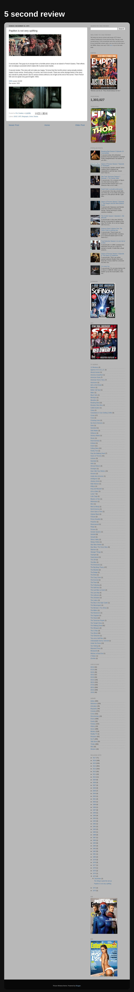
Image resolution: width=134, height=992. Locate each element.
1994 (94, 818)
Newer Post (14, 125)
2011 (94, 774)
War (92, 746)
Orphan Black (95, 514)
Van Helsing (94, 646)
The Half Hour (95, 587)
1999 (94, 804)
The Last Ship (95, 592)
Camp (92, 410)
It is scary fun (105, 266)
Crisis (92, 418)
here (111, 45)
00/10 (92, 667)
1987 (94, 837)
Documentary (95, 716)
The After (93, 562)
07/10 (92, 685)
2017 (94, 758)
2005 (94, 791)
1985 (94, 843)
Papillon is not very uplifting (102, 883)
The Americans (95, 565)
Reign (92, 527)
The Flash (94, 582)
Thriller (93, 744)
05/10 (92, 680)
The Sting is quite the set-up (103, 881)
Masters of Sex (95, 499)
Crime (31, 116)
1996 (94, 813)
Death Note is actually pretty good (111, 189)
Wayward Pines (95, 648)
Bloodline (93, 400)
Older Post (80, 125)
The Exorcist (94, 580)
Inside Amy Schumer (97, 476)
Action (92, 701)
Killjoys (93, 486)
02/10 (92, 672)
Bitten (92, 392)
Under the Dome (96, 643)
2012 (94, 771)
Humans (93, 473)
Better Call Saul (95, 390)
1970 (94, 890)
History (93, 726)
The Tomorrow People (97, 620)
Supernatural (95, 557)
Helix (92, 463)
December (97, 878)
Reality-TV (94, 734)
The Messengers (96, 605)
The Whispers (95, 628)
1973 (19, 116)
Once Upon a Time (96, 511)
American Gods (95, 377)
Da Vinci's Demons (96, 423)
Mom (92, 504)
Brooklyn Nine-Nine (97, 405)
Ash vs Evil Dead (96, 385)
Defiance (93, 433)
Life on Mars (94, 491)
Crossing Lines (95, 420)
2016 (94, 760)
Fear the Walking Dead (98, 453)
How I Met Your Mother (98, 471)
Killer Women (95, 484)
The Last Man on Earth (98, 590)
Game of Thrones (96, 456)
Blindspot (93, 397)
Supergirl (93, 554)
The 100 (93, 559)
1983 (94, 848)
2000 (94, 802)
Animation (94, 706)
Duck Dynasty (95, 440)
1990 (94, 829)
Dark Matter (94, 430)
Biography (25, 116)
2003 (94, 796)
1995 (94, 815)
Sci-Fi (92, 739)
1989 (94, 832)
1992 (94, 824)
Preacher (93, 522)
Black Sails (94, 395)
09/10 (92, 690)
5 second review (34, 14)
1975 (94, 870)
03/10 (15, 116)
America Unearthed (97, 375)
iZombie (93, 658)
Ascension (94, 382)
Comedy (93, 711)
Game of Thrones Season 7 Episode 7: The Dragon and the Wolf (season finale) (112, 203)
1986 (94, 840)
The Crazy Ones (96, 577)
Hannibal (93, 461)
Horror (93, 729)
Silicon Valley (95, 539)
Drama (36, 116)
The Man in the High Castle (99, 603)
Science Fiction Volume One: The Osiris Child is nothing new (111, 229)
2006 (94, 788)
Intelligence (94, 478)
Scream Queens (96, 532)
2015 (94, 763)
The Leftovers (95, 595)
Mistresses (94, 501)
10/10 (92, 692)
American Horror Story (98, 380)
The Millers (94, 610)
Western (93, 749)
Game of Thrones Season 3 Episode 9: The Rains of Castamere (112, 254)
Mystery (93, 731)
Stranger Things (96, 552)
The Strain (94, 618)
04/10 (92, 677)
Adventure (94, 703)
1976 (94, 868)
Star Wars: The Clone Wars (99, 547)
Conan (93, 415)
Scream (93, 529)
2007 (94, 785)
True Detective (95, 635)
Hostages (94, 468)
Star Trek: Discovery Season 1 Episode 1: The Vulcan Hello (110, 177)
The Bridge (94, 572)
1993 (94, 821)
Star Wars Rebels (96, 544)
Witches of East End (97, 653)
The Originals (95, 615)
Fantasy (93, 724)
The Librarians (95, 597)
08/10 (92, 687)
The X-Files (94, 630)
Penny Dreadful (95, 519)
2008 (94, 782)
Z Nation (93, 656)
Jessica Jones (95, 481)
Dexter (93, 438)
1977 (94, 865)
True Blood (94, 633)
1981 (94, 854)
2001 (94, 799)
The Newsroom (95, 613)
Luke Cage (94, 496)
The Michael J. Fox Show (98, 608)
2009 (94, 780)
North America (95, 509)
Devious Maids (95, 435)
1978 (94, 862)
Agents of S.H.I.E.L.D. (97, 370)
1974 (94, 873)
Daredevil (94, 428)
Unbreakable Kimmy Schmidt (100, 641)
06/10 (92, 682)
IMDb (11, 81)
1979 (94, 859)
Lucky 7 (93, 494)
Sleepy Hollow (95, 542)
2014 (94, 766)
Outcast (93, 516)
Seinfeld (93, 534)
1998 (94, 807)
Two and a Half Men (97, 638)
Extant (93, 446)
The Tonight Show (96, 623)
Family (93, 721)
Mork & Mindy (95, 506)
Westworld (94, 651)
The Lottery (94, 600)
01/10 (92, 669)
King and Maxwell (96, 489)
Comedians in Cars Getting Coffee (101, 413)
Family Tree (94, 451)
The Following (95, 585)
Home (47, 125)
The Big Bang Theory (97, 567)
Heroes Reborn (95, 466)
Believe (93, 387)
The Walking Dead (96, 625)
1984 (94, 846)
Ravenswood (95, 524)
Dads (92, 425)
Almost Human (95, 372)
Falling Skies (95, 448)
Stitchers (93, 549)
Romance (94, 736)
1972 (94, 888)
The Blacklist (95, 570)
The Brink (94, 575)
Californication (95, 408)
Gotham (93, 458)
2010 (94, 777)
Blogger (78, 985)
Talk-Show (94, 741)
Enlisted (93, 443)
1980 (94, 857)
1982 (94, 851)
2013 (94, 769)
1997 (94, 810)
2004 (94, 793)
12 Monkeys (94, 367)
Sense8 (93, 537)
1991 (94, 826)
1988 (94, 835)
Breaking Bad (95, 402)
